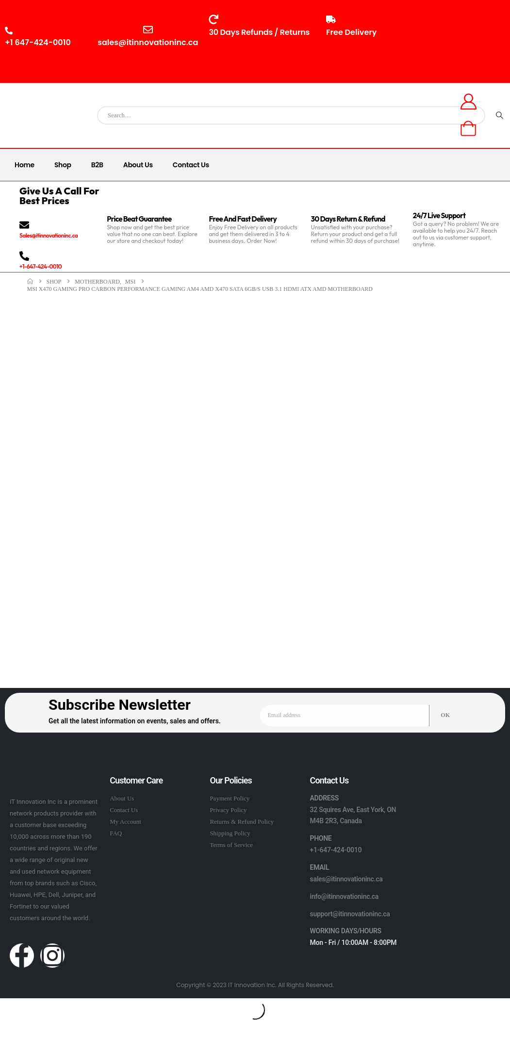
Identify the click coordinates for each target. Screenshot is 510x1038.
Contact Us (191, 165)
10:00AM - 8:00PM (441, 46)
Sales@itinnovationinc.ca (48, 235)
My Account (125, 821)
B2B (97, 165)
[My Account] (468, 102)
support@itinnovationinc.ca (350, 914)
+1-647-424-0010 (40, 266)
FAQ (116, 833)
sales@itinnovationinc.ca (346, 879)
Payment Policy (229, 798)
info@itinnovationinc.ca (344, 896)
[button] (6, 1003)
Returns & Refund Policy (242, 821)
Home (24, 165)
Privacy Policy (228, 810)
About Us (138, 165)
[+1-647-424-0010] (24, 256)
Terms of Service (231, 844)
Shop (62, 165)
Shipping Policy (230, 833)
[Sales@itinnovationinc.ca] (24, 225)
